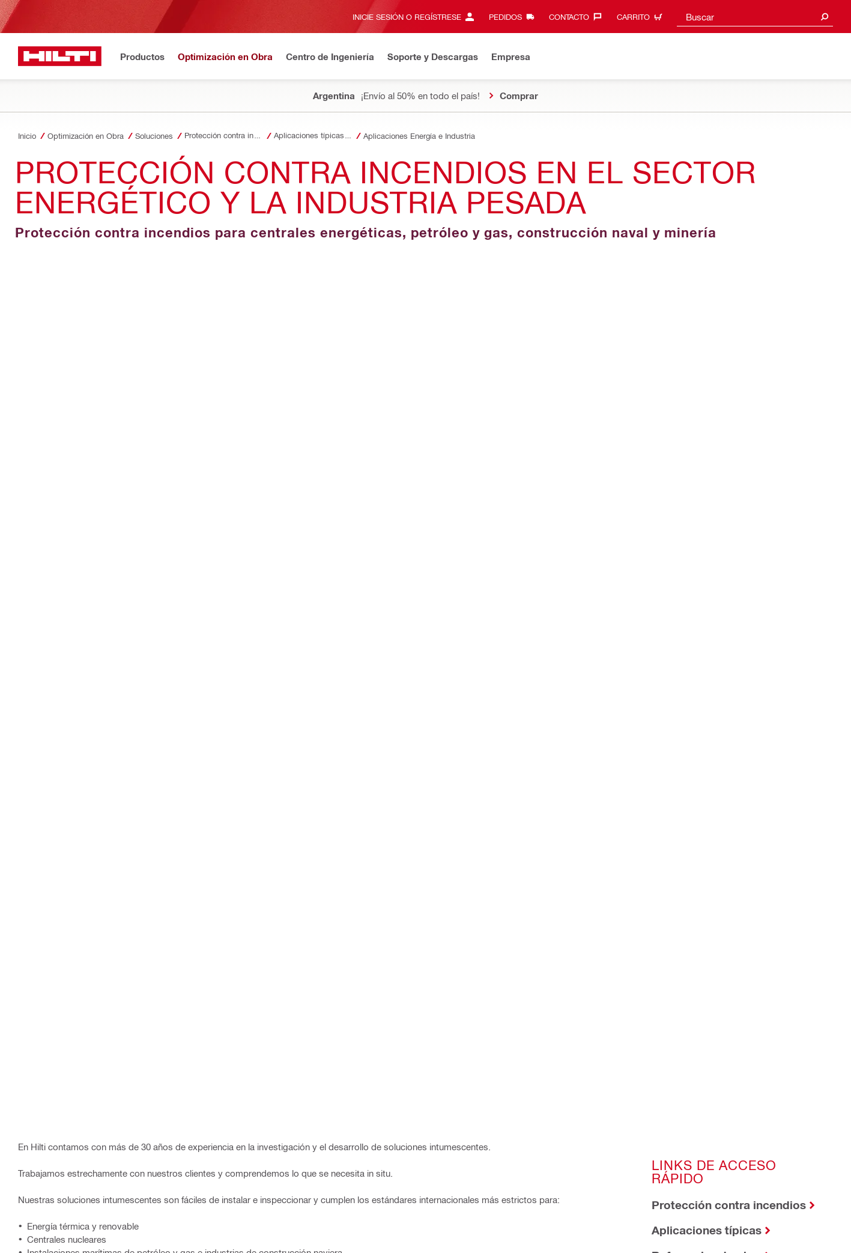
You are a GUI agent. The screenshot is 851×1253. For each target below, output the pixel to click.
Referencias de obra (707, 443)
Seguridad (291, 1210)
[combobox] (755, 16)
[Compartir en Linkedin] (113, 800)
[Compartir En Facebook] (44, 800)
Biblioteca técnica (70, 626)
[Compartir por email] (182, 800)
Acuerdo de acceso (52, 1210)
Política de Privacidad (133, 1210)
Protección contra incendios (729, 393)
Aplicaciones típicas (707, 418)
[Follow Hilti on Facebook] (657, 1230)
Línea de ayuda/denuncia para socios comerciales (406, 1210)
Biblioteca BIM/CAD (75, 652)
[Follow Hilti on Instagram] (677, 1230)
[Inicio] (59, 56)
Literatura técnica (700, 468)
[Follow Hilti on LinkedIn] (697, 1230)
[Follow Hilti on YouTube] (717, 1230)
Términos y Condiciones (222, 1210)
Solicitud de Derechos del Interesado (82, 1223)
